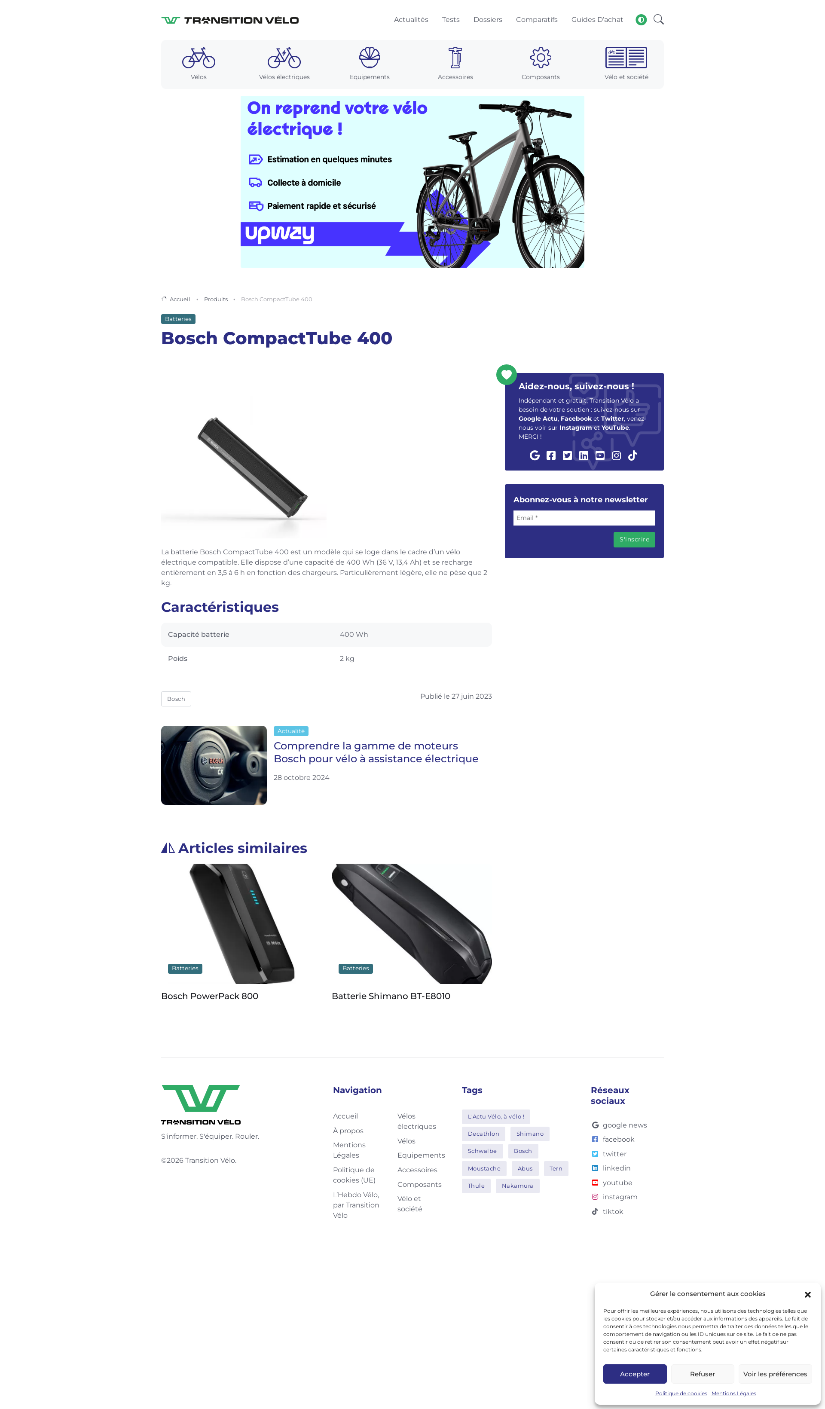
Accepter (635, 1374)
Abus (525, 1168)
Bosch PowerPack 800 (209, 996)
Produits (216, 299)
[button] (808, 1294)
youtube (611, 1183)
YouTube (615, 428)
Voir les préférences (775, 1374)
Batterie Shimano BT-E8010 (391, 996)
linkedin (611, 1169)
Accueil (180, 299)
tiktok (607, 1212)
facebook (613, 1140)
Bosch (176, 699)
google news (619, 1126)
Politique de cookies (681, 1393)
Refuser (702, 1374)
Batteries (178, 319)
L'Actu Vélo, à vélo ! (496, 1116)
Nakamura (518, 1186)
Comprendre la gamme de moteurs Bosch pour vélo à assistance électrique (376, 753)
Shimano (530, 1134)
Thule (476, 1186)
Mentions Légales (734, 1393)
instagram (614, 1198)
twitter (608, 1154)
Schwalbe (482, 1151)
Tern (556, 1168)
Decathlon (484, 1134)
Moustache (484, 1168)
